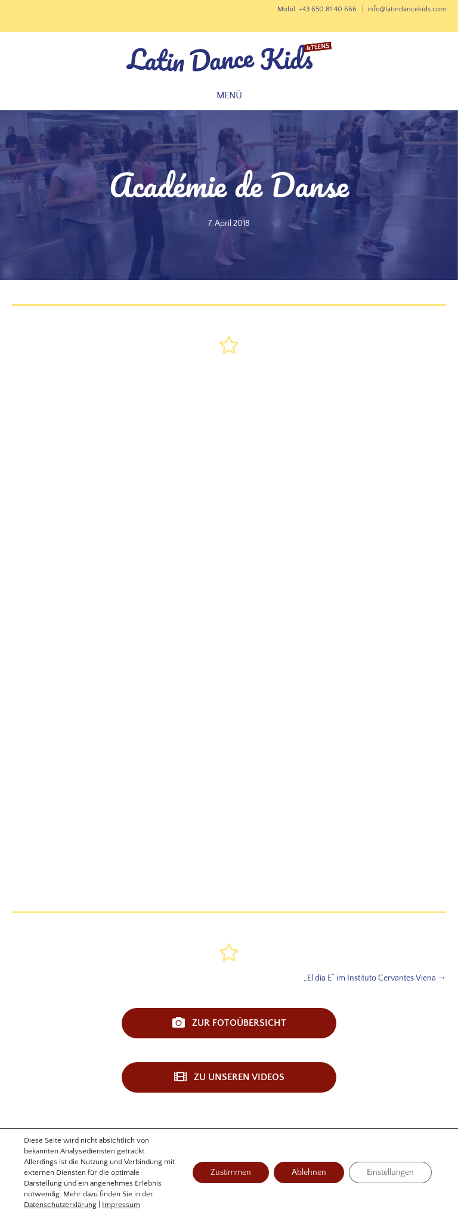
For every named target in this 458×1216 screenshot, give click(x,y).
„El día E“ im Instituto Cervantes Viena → (375, 978)
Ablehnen (309, 1172)
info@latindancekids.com (406, 9)
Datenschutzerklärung (60, 1205)
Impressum (121, 1205)
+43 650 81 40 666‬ (328, 9)
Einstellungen (390, 1172)
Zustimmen (231, 1172)
